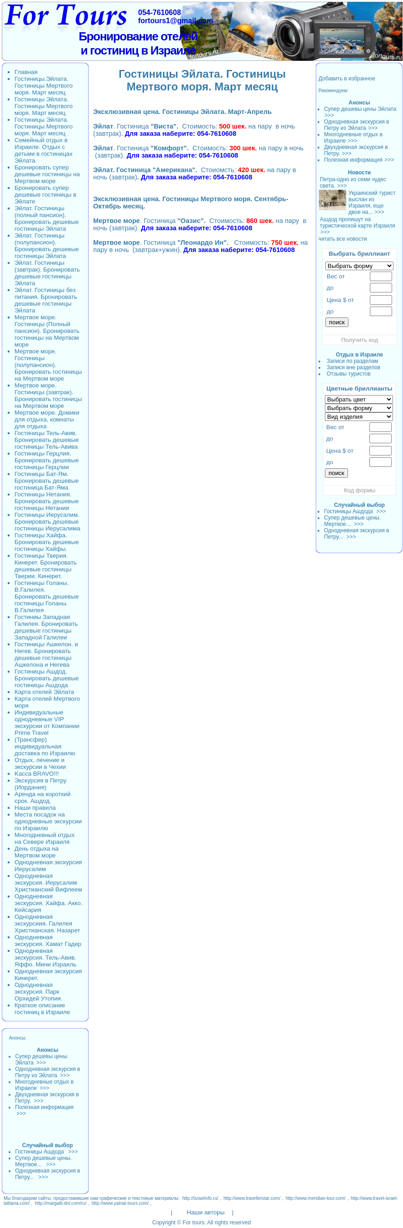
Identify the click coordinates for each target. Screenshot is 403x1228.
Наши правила (35, 807)
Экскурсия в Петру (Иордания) (41, 784)
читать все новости (342, 239)
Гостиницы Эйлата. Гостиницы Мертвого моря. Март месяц (44, 106)
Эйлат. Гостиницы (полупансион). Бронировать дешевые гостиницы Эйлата (47, 245)
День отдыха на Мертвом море (37, 852)
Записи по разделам (352, 361)
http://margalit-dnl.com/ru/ (60, 1203)
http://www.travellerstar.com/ (252, 1198)
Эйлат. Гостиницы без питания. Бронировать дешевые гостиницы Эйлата (46, 300)
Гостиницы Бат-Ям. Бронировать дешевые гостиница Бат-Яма (47, 480)
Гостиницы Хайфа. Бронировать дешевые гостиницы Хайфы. (47, 542)
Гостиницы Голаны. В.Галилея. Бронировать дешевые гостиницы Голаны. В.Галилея (47, 596)
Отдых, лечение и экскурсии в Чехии (40, 763)
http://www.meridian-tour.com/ (316, 1198)
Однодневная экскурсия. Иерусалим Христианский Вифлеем (48, 882)
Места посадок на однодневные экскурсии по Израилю (48, 821)
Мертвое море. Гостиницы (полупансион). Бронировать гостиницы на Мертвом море (48, 365)
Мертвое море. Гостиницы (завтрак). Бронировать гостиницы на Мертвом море (48, 395)
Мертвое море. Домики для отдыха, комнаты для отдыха (47, 419)
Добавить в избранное (346, 78)
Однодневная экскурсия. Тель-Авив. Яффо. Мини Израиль (45, 957)
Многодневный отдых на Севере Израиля (45, 838)
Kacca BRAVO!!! (37, 773)
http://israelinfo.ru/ (200, 1198)
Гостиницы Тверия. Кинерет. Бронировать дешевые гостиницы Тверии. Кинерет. (46, 565)
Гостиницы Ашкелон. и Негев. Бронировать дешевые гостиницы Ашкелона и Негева (46, 654)
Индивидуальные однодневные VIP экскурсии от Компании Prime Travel (47, 722)
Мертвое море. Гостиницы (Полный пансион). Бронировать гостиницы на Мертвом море (47, 331)
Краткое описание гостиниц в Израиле (42, 1008)
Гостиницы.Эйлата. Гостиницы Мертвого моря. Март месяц (44, 85)
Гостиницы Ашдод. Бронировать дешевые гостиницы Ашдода (47, 678)
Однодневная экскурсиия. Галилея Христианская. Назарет (47, 923)
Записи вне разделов (353, 367)
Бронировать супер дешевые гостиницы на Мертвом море (47, 174)
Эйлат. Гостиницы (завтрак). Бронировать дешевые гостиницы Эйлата (47, 273)
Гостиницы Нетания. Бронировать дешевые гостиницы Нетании (47, 501)
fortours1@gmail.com (175, 21)
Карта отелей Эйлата (44, 691)
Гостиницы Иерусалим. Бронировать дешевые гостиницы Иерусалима (47, 521)
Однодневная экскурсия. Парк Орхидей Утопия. (39, 991)
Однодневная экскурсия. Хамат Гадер (48, 940)
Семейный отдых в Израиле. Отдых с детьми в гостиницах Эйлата (44, 150)
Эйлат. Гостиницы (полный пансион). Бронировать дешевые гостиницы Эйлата (47, 218)
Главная (26, 72)
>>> (329, 115)
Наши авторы (205, 1212)
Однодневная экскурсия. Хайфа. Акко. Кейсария (48, 903)
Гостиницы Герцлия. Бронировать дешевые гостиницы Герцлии (47, 460)
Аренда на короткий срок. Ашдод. (42, 797)
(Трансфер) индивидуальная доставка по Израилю (45, 746)
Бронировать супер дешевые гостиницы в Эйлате (45, 194)
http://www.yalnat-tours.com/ (120, 1203)
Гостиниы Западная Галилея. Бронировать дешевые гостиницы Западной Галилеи (46, 627)
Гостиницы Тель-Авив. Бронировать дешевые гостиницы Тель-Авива (47, 440)
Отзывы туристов (349, 374)
